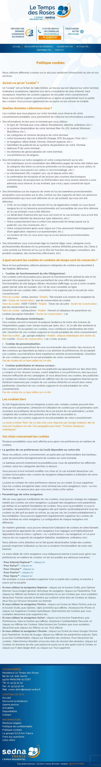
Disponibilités (9, 711)
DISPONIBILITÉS (44, 50)
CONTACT (59, 50)
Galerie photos (10, 704)
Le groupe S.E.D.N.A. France (17, 733)
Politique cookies (12, 729)
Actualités (8, 708)
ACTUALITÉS (82, 47)
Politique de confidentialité (17, 726)
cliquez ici (39, 562)
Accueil (6, 697)
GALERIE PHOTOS (65, 47)
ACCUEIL (16, 47)
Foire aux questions (13, 736)
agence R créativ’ (76, 764)
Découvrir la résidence (15, 701)
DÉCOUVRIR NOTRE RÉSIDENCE (38, 47)
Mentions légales (12, 723)
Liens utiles (8, 740)
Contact (6, 714)
